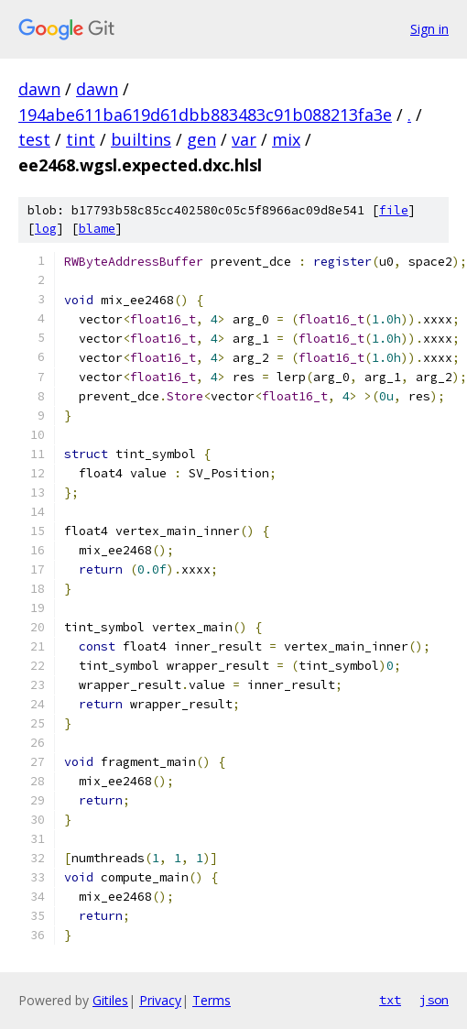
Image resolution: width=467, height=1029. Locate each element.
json (434, 999)
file (393, 210)
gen (201, 139)
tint (80, 139)
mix (286, 139)
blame (97, 228)
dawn (39, 89)
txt (390, 999)
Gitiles (110, 1000)
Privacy (160, 1000)
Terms (211, 1000)
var (244, 139)
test (34, 139)
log (46, 228)
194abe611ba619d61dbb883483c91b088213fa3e (205, 115)
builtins (141, 139)
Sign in (429, 29)
